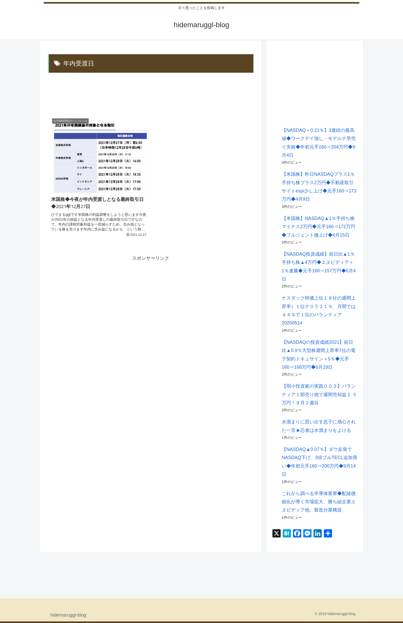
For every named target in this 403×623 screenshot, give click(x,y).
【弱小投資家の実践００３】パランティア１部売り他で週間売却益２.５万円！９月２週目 (319, 394)
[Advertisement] (150, 94)
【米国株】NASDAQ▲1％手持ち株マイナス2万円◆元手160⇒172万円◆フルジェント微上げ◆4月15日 (318, 227)
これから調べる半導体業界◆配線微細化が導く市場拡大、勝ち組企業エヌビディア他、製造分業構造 (319, 502)
